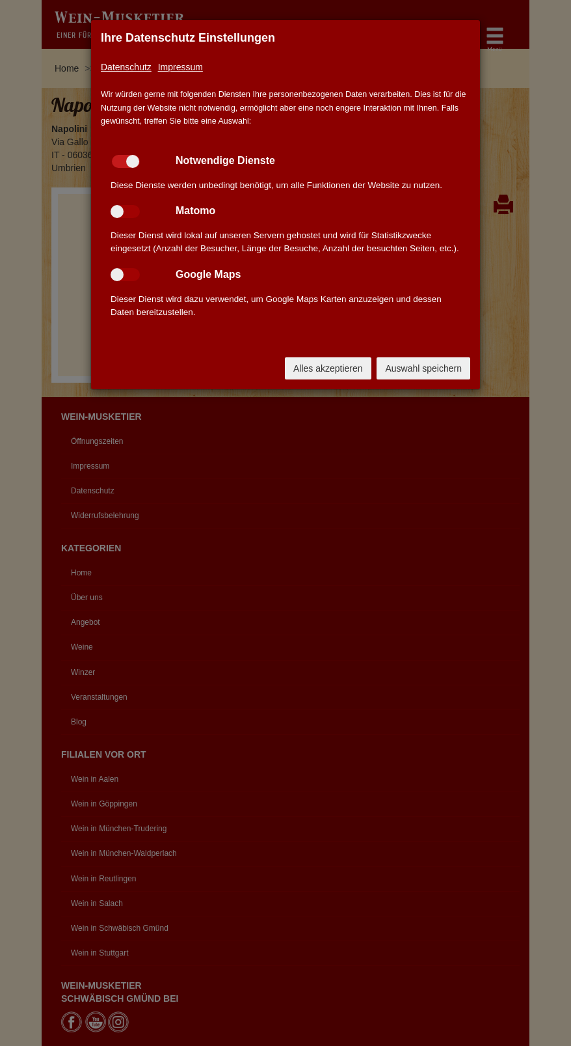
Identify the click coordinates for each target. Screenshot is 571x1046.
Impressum (180, 67)
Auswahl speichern (423, 368)
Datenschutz (126, 67)
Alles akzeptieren (328, 368)
